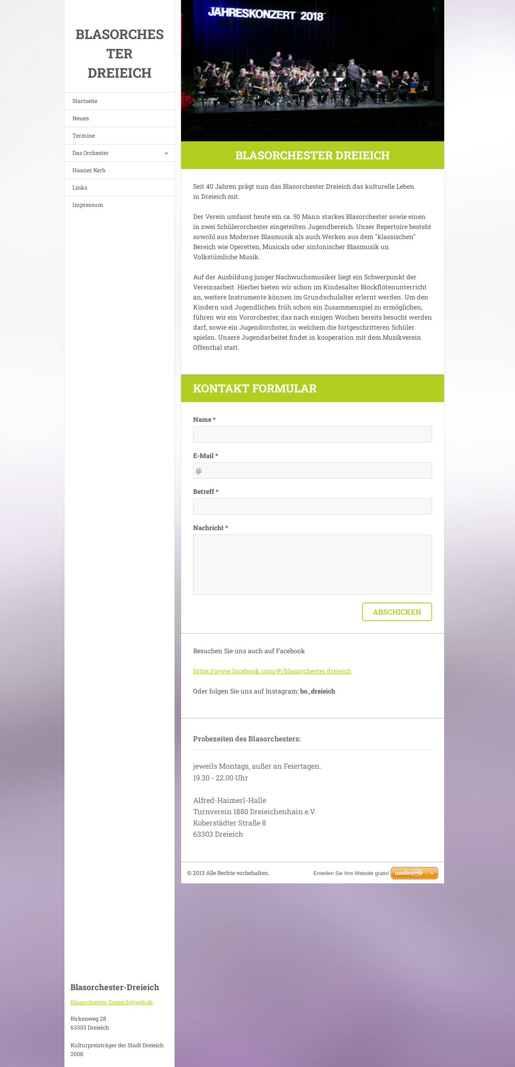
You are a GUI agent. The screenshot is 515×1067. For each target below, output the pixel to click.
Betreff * (205, 491)
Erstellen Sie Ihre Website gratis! (351, 873)
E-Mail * (205, 455)
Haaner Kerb (88, 170)
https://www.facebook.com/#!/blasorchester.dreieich (272, 671)
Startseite (84, 101)
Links (79, 187)
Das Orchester (90, 153)
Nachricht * (210, 527)
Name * (204, 419)
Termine (83, 135)
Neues (80, 118)
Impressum (87, 204)
